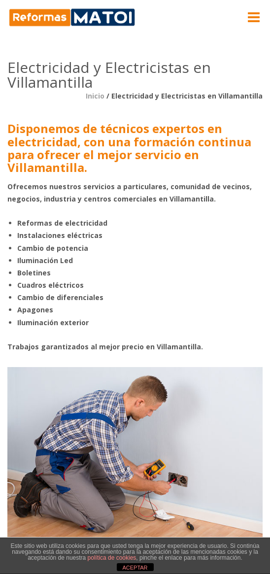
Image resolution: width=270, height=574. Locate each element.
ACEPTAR (134, 568)
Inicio (95, 96)
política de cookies (112, 557)
